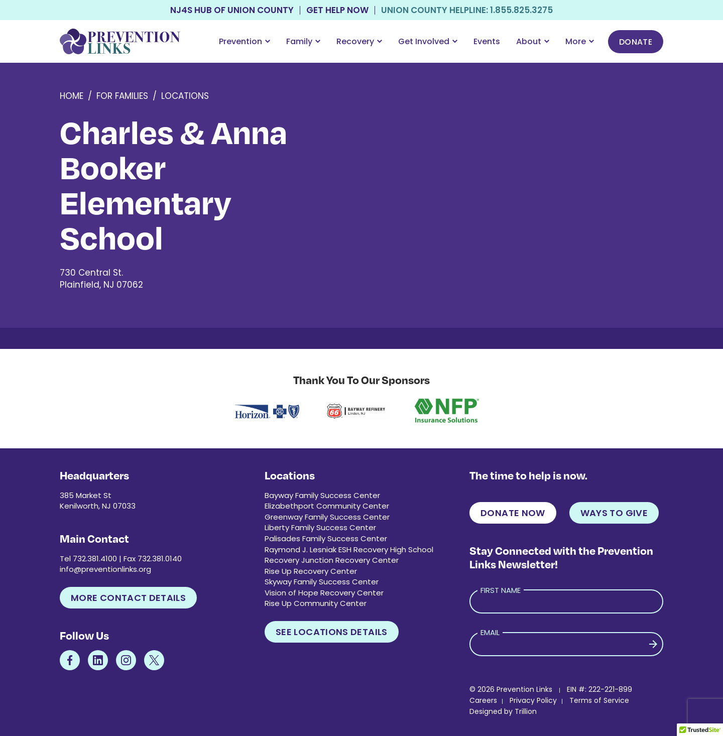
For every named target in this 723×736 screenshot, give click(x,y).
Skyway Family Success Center (322, 581)
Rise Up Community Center (316, 603)
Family (303, 41)
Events (486, 41)
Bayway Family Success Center (322, 495)
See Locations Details (332, 632)
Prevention (244, 41)
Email (490, 632)
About (532, 41)
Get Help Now (337, 10)
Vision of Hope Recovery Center (324, 592)
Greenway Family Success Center (327, 517)
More (579, 41)
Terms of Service (599, 700)
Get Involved (427, 41)
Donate (635, 42)
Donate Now (512, 513)
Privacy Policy (533, 700)
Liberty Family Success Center (320, 527)
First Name (500, 590)
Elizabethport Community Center (327, 506)
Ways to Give (614, 513)
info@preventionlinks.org (105, 569)
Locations (185, 96)
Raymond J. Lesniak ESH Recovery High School (349, 549)
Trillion (526, 711)
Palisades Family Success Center (326, 538)
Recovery (359, 41)
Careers (483, 700)
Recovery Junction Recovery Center (332, 560)
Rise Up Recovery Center (311, 571)
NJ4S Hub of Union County (232, 10)
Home (71, 96)
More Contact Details (128, 597)
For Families (122, 96)
